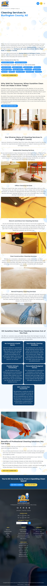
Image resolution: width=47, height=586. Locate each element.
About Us (8, 529)
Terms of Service (38, 535)
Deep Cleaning (23, 531)
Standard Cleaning (23, 529)
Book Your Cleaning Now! (10, 75)
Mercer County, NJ (23, 552)
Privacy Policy (39, 537)
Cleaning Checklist (8, 531)
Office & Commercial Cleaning (23, 537)
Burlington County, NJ (23, 545)
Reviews (8, 533)
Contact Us (8, 537)
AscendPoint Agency (40, 582)
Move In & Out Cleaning (23, 533)
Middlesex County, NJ (23, 554)
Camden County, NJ (23, 543)
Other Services (23, 538)
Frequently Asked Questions (39, 529)
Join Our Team (39, 531)
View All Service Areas (23, 556)
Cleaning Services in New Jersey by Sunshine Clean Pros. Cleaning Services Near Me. (23, 569)
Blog (8, 535)
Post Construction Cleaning (23, 535)
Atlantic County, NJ (23, 549)
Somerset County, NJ (23, 550)
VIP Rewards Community (38, 533)
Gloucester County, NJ (23, 547)
